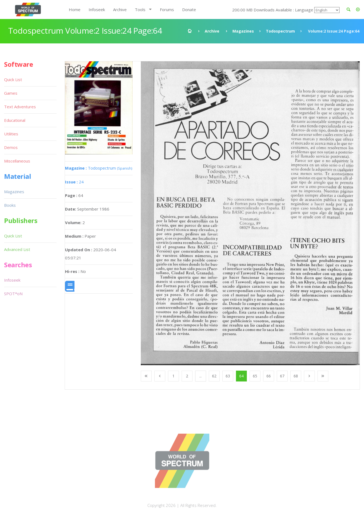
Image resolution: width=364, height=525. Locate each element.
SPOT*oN (13, 293)
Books (10, 205)
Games (10, 93)
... (200, 375)
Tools (140, 9)
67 (282, 375)
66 (268, 375)
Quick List (13, 79)
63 (228, 375)
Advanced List (17, 249)
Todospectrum (280, 31)
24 (74, 181)
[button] (358, 9)
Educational (14, 120)
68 (296, 375)
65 (255, 375)
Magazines (243, 31)
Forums (167, 9)
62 (214, 375)
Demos (11, 147)
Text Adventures (20, 106)
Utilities (11, 133)
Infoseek (97, 9)
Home (74, 9)
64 (241, 375)
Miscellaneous (17, 161)
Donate (189, 9)
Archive (120, 9)
